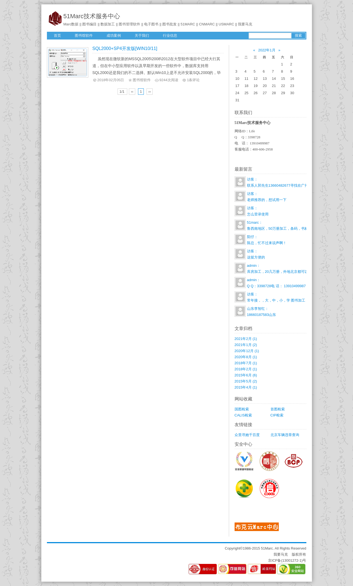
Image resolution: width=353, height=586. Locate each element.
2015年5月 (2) (246, 381)
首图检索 (277, 409)
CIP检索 (277, 415)
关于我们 (142, 35)
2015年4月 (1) (246, 387)
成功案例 (114, 35)
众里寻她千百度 (247, 435)
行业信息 (170, 35)
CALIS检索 (243, 415)
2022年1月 (266, 50)
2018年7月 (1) (246, 363)
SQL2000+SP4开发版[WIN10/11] (124, 48)
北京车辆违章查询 (284, 435)
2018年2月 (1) (246, 369)
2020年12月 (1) (247, 351)
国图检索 (242, 409)
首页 (57, 35)
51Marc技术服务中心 (91, 16)
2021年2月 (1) (246, 339)
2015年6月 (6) (246, 375)
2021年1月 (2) (246, 345)
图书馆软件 (84, 35)
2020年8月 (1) (246, 357)
